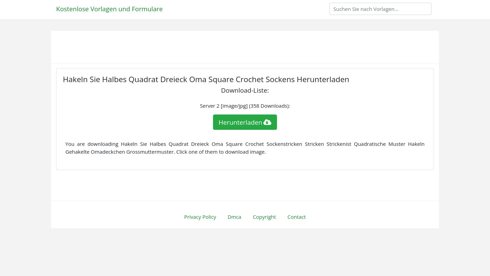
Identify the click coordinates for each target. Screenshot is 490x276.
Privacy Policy (200, 216)
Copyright (264, 216)
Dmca (234, 216)
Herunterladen (245, 122)
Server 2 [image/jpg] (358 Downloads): (245, 105)
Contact (297, 216)
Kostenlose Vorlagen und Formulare (109, 8)
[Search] (380, 9)
